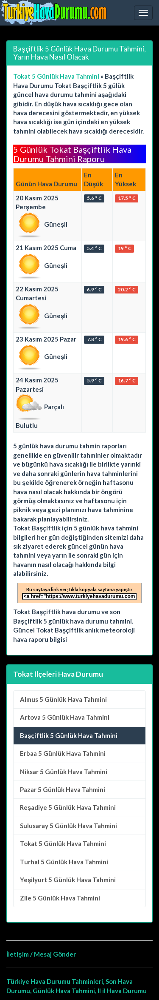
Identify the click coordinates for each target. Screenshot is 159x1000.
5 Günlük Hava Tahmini (63, 699)
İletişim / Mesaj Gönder (41, 954)
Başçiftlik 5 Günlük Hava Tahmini (68, 735)
